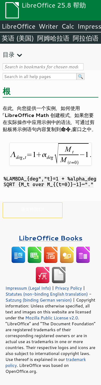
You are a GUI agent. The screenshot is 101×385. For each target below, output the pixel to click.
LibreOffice (18, 26)
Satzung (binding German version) (38, 300)
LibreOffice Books (51, 238)
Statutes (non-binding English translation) (46, 294)
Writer (48, 26)
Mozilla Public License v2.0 (51, 318)
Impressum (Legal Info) (28, 288)
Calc (67, 26)
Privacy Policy (68, 288)
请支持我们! (32, 209)
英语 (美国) (18, 38)
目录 (9, 54)
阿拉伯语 (86, 38)
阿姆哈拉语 (53, 38)
